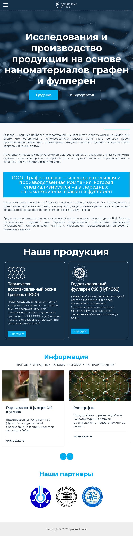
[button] (43, 95)
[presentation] (63, 456)
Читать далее (15, 441)
